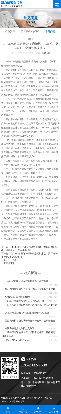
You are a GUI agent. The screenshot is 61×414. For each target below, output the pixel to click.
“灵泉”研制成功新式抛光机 (18, 297)
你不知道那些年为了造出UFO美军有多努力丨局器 (30, 289)
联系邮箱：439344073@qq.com (37, 377)
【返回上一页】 (9, 260)
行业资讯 (10, 31)
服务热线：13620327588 (33, 373)
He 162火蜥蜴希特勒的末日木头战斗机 (24, 301)
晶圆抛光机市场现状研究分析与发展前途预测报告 (30, 320)
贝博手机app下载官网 (30, 32)
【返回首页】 (8, 263)
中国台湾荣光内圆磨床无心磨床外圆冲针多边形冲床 (31, 304)
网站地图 (20, 401)
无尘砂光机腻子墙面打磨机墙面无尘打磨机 (26, 281)
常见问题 (50, 31)
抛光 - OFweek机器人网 (17, 340)
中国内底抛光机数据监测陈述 (19, 328)
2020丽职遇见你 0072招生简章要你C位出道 (27, 312)
